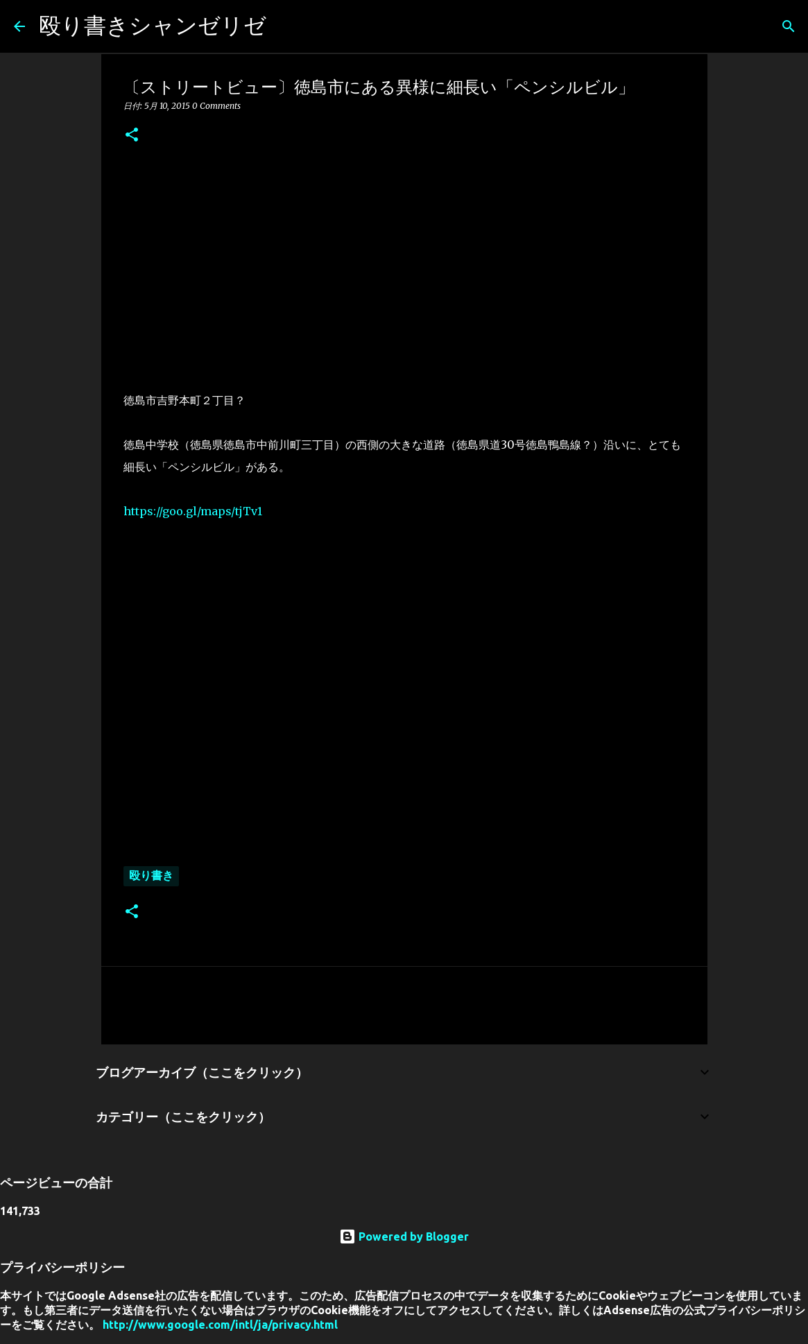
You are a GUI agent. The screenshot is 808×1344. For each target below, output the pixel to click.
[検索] (285, 26)
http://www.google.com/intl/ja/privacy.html (220, 1324)
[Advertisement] (404, 264)
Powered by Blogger (404, 1236)
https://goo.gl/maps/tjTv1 (192, 511)
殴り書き (151, 875)
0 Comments (216, 106)
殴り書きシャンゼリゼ (152, 24)
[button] (131, 135)
